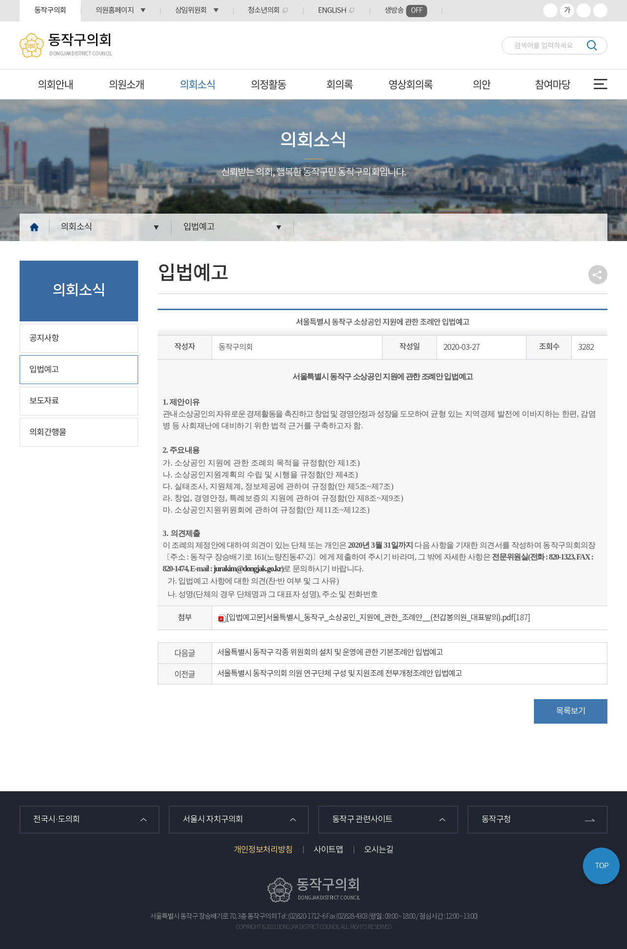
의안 (481, 84)
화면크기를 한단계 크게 (550, 10)
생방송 (406, 11)
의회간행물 (47, 433)
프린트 (600, 10)
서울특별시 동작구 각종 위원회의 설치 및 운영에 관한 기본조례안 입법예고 (330, 652)
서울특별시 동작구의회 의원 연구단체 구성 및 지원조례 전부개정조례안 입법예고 (339, 673)
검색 (591, 45)
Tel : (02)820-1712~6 (301, 917)
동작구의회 (50, 10)
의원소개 (126, 84)
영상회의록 (410, 84)
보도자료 (44, 401)
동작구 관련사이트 (362, 820)
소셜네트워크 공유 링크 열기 (597, 274)
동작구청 (496, 820)
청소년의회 (264, 10)
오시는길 (378, 850)
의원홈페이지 (115, 10)
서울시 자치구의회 (213, 820)
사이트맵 (328, 850)
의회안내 (55, 84)
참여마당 (552, 84)
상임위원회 (191, 10)
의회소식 (197, 84)
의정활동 (268, 84)
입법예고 (199, 227)
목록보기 (570, 711)
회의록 (339, 84)
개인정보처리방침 (263, 850)
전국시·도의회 (56, 820)
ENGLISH (332, 10)
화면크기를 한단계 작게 (584, 10)
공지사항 (44, 338)
